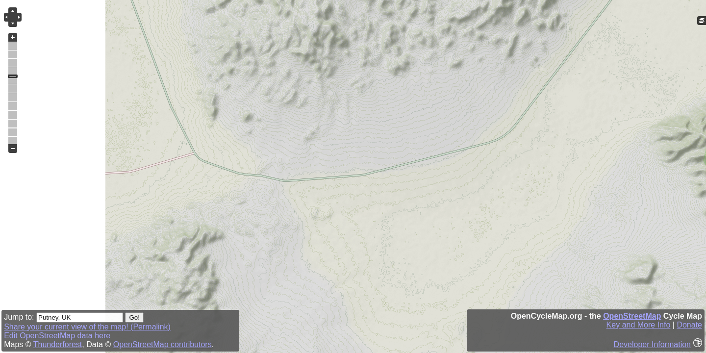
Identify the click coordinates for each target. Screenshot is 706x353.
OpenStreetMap (632, 316)
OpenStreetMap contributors (162, 344)
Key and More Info (638, 325)
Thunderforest (57, 344)
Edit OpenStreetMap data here (57, 335)
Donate (689, 325)
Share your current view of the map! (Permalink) (87, 327)
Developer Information (652, 344)
